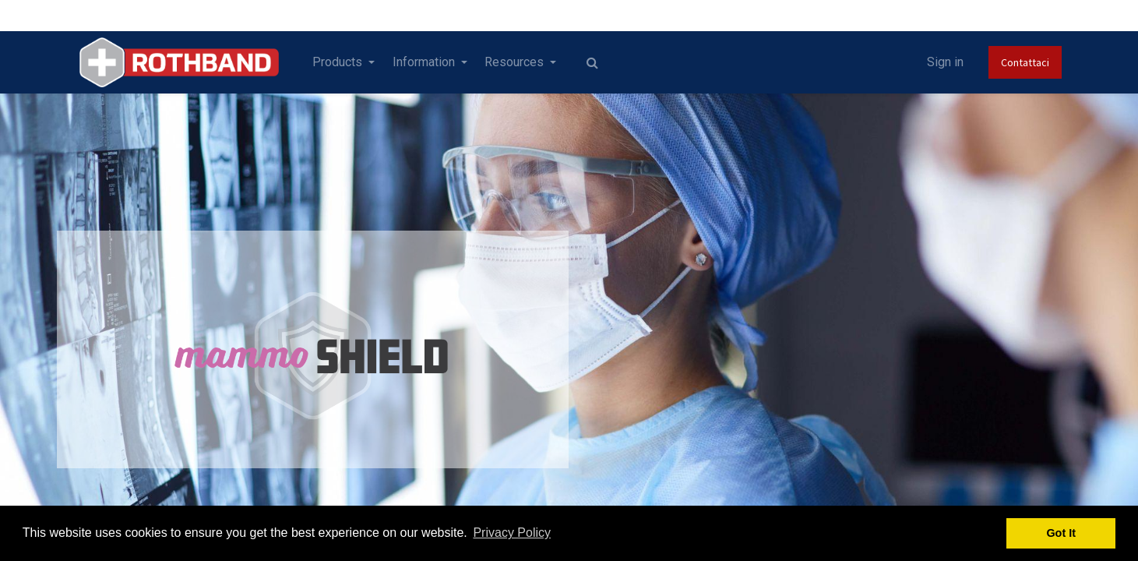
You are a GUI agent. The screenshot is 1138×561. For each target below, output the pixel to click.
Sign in (945, 62)
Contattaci (1025, 62)
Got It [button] (1061, 533)
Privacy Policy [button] (512, 532)
